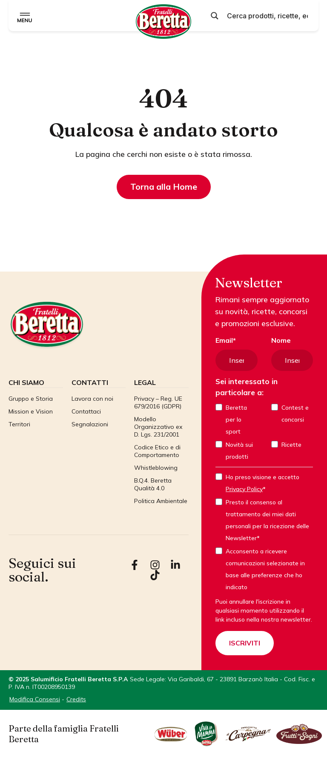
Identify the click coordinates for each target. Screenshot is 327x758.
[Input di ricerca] (267, 16)
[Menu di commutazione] (25, 16)
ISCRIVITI (244, 643)
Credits (76, 699)
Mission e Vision (31, 411)
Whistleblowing (156, 467)
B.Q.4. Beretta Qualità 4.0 (153, 484)
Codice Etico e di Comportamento (157, 450)
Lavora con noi (92, 398)
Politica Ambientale (160, 500)
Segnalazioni (90, 424)
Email (224, 340)
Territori (19, 424)
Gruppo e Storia (31, 398)
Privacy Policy (244, 489)
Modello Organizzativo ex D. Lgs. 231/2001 (158, 426)
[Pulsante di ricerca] (215, 16)
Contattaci (86, 411)
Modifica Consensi (34, 699)
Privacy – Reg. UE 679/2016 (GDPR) (158, 402)
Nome (281, 340)
